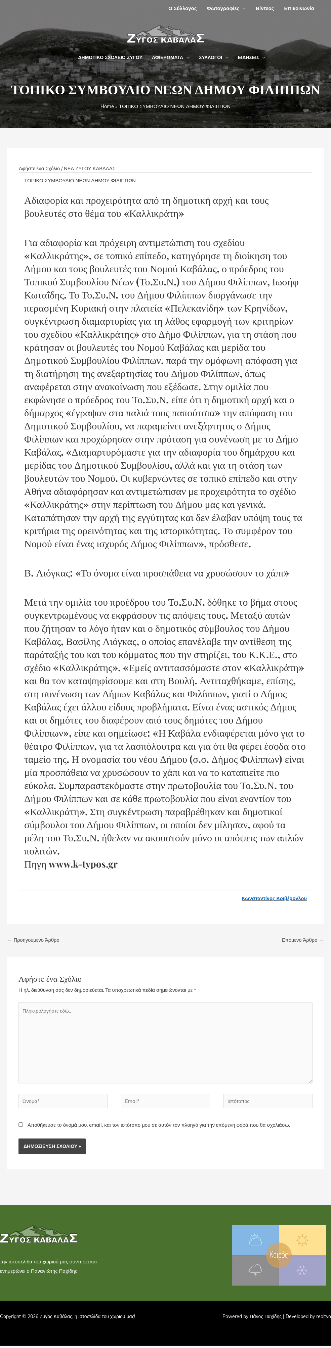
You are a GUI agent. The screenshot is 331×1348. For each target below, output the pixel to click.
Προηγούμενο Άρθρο (33, 940)
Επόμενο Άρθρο (302, 940)
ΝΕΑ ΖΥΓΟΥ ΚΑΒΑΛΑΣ (91, 168)
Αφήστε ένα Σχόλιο (40, 168)
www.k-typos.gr (86, 863)
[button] (242, 8)
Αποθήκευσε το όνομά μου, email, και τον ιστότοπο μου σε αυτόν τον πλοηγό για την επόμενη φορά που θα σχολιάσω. (159, 1127)
